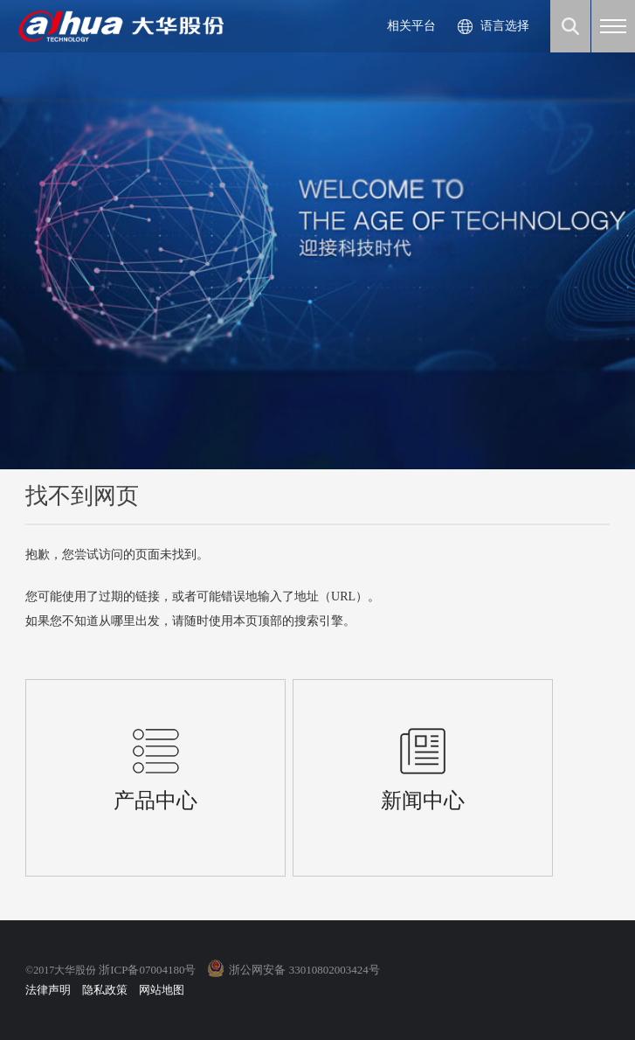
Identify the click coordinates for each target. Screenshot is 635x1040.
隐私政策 (105, 989)
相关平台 (411, 25)
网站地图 (161, 989)
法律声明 (48, 989)
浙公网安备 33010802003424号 (304, 969)
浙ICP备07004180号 (147, 969)
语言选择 (504, 25)
